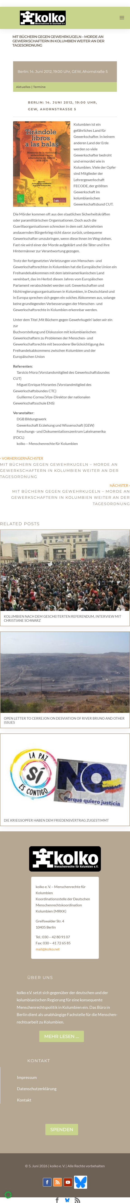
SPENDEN (61, 1129)
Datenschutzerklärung (36, 1088)
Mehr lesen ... (61, 1036)
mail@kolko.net (48, 949)
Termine (39, 87)
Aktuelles (23, 87)
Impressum (27, 1077)
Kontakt (24, 1099)
